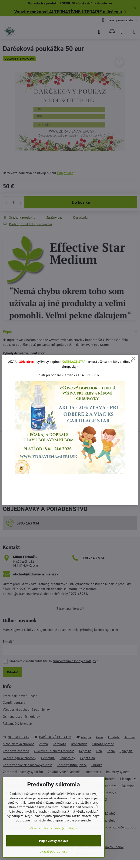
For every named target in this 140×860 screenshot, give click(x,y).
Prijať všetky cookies (53, 841)
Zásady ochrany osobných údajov (53, 828)
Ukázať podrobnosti (54, 851)
